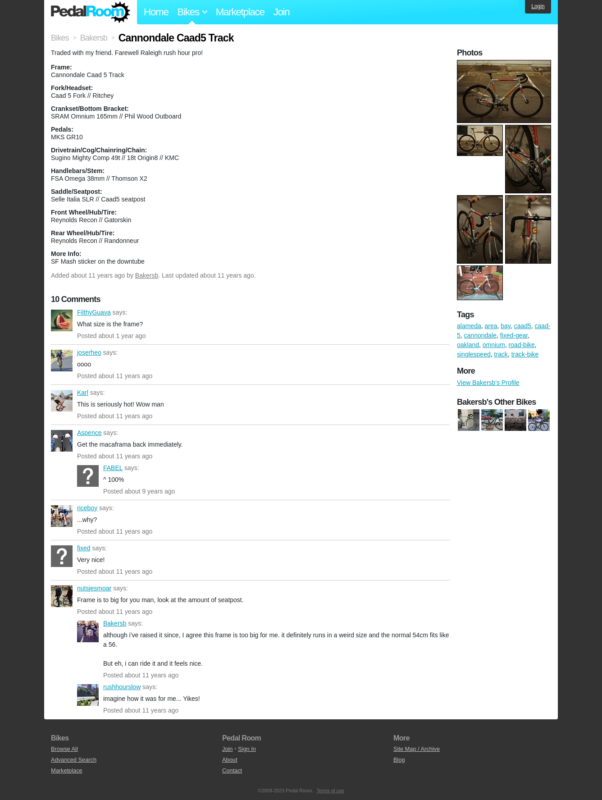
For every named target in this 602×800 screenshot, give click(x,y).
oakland (468, 344)
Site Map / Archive (416, 748)
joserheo (62, 360)
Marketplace (240, 12)
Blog (399, 759)
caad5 (522, 325)
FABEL (88, 476)
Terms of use (330, 790)
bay (506, 325)
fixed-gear (514, 335)
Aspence (62, 441)
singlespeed (474, 354)
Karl (62, 400)
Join (282, 12)
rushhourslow (88, 695)
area (490, 325)
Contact (232, 770)
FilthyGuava (62, 320)
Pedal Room (90, 12)
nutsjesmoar (62, 596)
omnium (494, 344)
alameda (469, 325)
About (229, 759)
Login (537, 6)
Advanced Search (73, 759)
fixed (62, 556)
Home (156, 12)
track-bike (525, 354)
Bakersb (146, 275)
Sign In (247, 748)
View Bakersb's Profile (488, 382)
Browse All (64, 748)
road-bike (521, 344)
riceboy (62, 516)
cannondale (480, 335)
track (501, 354)
